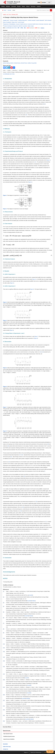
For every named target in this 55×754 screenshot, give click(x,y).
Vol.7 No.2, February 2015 (12, 14)
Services (33, 6)
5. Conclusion (7, 557)
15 (48, 444)
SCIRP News (47, 752)
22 (24, 476)
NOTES (5, 578)
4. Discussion (7, 341)
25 (21, 510)
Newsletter (5, 744)
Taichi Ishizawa (48, 20)
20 (11, 456)
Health (4, 14)
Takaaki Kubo (6, 20)
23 (36, 501)
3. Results (6, 271)
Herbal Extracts (17, 63)
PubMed (33, 600)
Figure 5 (32, 289)
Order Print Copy (7, 746)
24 (23, 507)
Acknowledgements (9, 572)
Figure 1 (48, 160)
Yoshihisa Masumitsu (22, 20)
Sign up (25, 752)
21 (9, 461)
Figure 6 (11, 330)
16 (8, 445)
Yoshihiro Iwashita (31, 20)
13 (3, 651)
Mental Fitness (24, 63)
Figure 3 (34, 279)
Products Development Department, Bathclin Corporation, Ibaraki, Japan (18, 26)
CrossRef (31, 595)
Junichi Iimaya (21, 22)
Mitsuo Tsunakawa (7, 22)
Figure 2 (30, 182)
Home (3, 6)
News (23, 6)
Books (19, 6)
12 (40, 351)
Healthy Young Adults (32, 63)
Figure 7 (36, 336)
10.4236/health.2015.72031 (11, 27)
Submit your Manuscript (35, 752)
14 (42, 351)
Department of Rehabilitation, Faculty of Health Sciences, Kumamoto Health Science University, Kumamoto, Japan (27, 24)
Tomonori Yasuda (13, 20)
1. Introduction (7, 78)
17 (19, 454)
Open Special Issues (8, 733)
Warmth (11, 63)
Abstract (5, 30)
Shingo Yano (14, 22)
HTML (21, 27)
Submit (38, 6)
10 (26, 114)
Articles (8, 6)
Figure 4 (12, 283)
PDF (18, 27)
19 (22, 454)
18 (3, 679)
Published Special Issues (9, 736)
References (6, 589)
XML (25, 27)
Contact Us (5, 749)
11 (35, 161)
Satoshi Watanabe (40, 20)
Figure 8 (35, 338)
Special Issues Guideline (8, 739)
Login (49, 2)
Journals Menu (8, 727)
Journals (13, 6)
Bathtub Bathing (6, 63)
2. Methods (6, 128)
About (27, 6)
